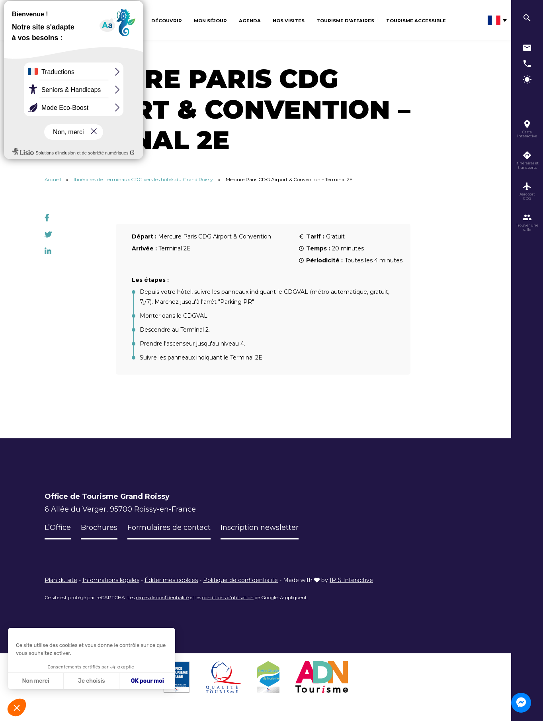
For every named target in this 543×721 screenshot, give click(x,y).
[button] (16, 707)
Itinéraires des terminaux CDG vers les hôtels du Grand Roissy (143, 179)
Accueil (53, 179)
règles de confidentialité (162, 597)
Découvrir (166, 20)
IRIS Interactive (351, 580)
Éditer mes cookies (171, 580)
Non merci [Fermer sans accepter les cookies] (35, 681)
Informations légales (110, 580)
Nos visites (289, 20)
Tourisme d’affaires (345, 20)
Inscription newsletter (260, 527)
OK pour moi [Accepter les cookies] (147, 681)
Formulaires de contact (169, 527)
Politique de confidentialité (240, 580)
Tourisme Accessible (416, 20)
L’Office (58, 527)
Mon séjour (210, 20)
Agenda (250, 20)
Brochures (99, 527)
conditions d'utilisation (228, 597)
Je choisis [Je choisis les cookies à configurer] (91, 681)
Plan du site (61, 580)
